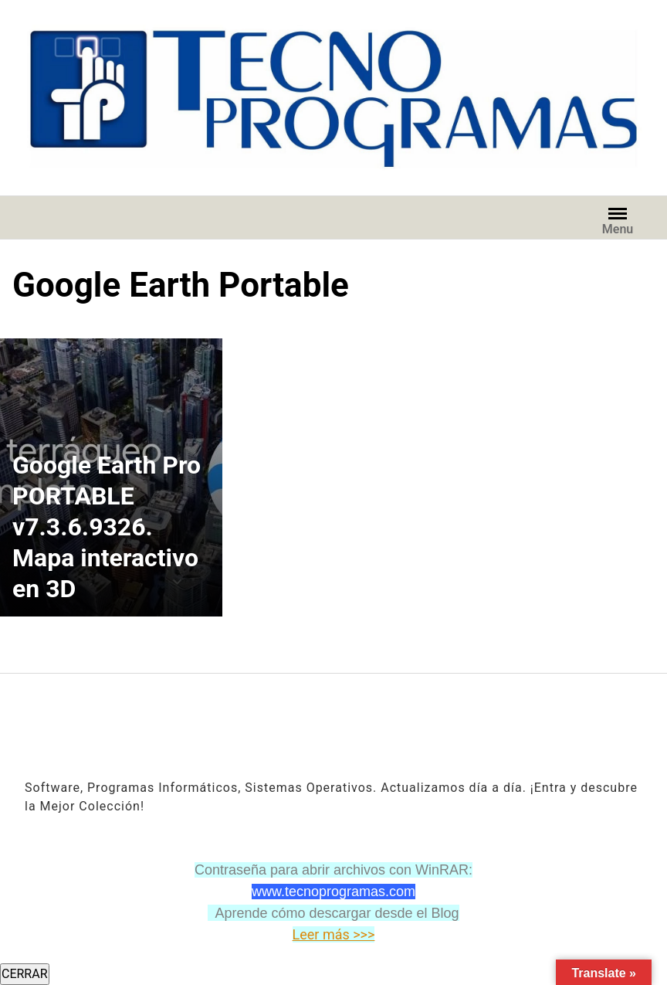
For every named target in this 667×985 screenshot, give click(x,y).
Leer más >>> (334, 934)
